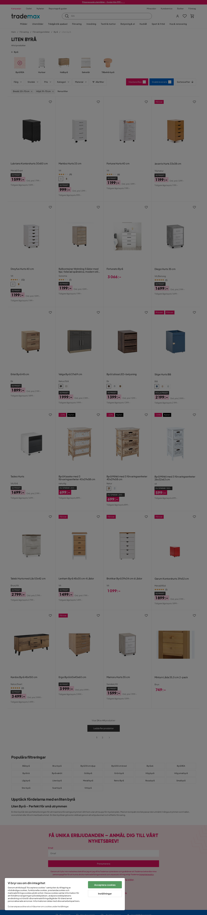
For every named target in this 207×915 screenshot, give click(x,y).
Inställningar (105, 893)
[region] (65, 894)
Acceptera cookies (105, 884)
